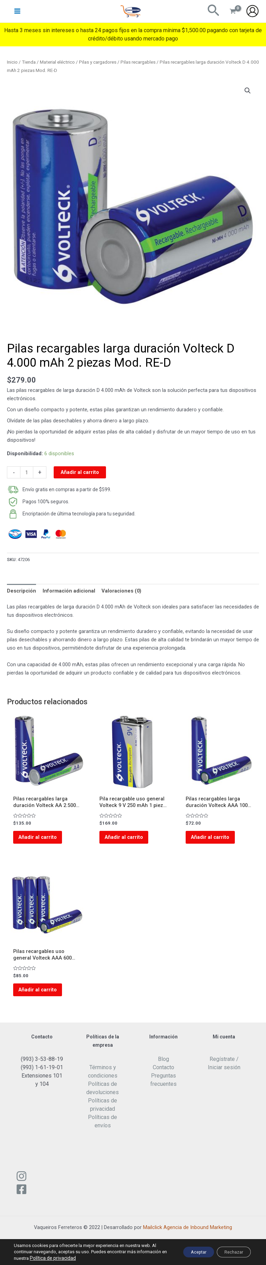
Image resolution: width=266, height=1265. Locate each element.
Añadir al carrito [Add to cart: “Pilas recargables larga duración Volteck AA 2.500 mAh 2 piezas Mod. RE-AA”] (42, 839)
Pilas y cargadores (97, 62)
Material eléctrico (57, 62)
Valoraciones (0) (121, 591)
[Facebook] (21, 1196)
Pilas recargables (138, 62)
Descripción (21, 591)
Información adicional (69, 591)
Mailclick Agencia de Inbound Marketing (187, 1234)
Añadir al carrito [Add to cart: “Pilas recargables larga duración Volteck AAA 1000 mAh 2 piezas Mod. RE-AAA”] (214, 839)
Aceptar (187, 1252)
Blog (163, 1066)
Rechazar (229, 1252)
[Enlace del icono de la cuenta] (252, 13)
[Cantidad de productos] (26, 472)
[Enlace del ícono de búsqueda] (213, 13)
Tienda (29, 62)
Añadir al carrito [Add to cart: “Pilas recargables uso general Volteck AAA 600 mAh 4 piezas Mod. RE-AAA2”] (42, 995)
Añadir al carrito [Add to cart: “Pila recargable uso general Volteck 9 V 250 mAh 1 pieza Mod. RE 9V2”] (128, 839)
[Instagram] (21, 1183)
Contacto (163, 1074)
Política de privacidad (82, 1258)
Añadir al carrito (80, 472)
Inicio (12, 62)
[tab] (21, 590)
